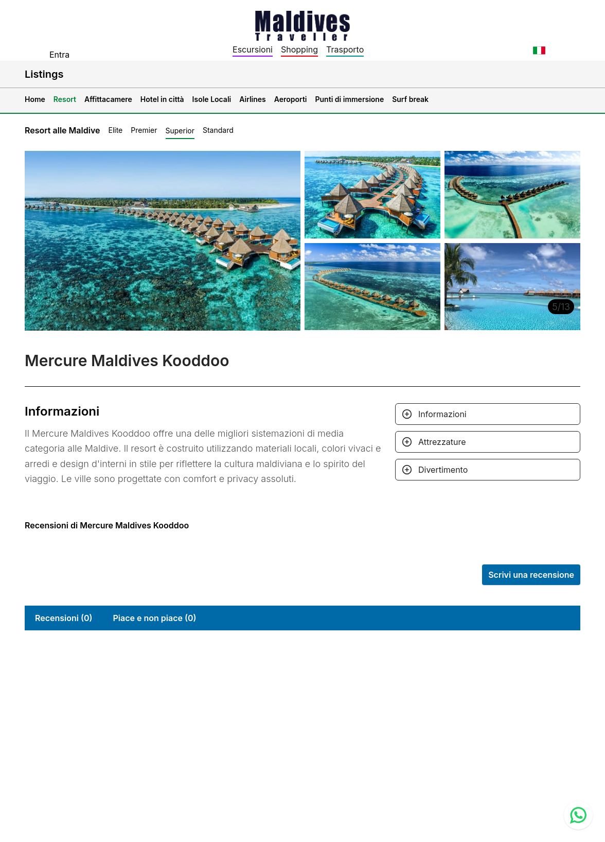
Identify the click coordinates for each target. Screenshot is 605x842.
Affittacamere (108, 99)
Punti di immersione (349, 99)
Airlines (252, 99)
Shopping (299, 49)
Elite (115, 130)
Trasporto (345, 49)
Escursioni (253, 49)
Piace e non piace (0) (154, 618)
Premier (144, 130)
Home (35, 99)
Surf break (410, 99)
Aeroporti (290, 99)
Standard (218, 130)
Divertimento (443, 470)
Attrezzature (442, 442)
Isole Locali (212, 99)
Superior (180, 130)
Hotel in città (162, 99)
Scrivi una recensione (531, 575)
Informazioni (442, 414)
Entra (59, 54)
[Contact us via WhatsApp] (578, 815)
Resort (65, 99)
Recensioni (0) (63, 618)
